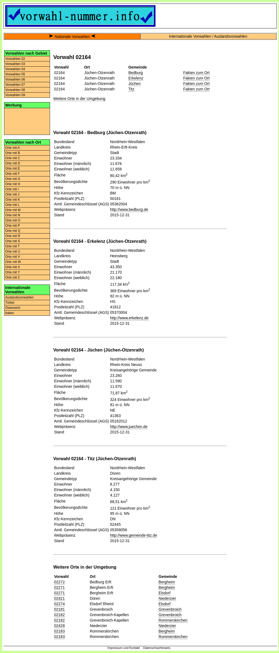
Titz (131, 89)
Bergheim (166, 582)
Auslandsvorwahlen (19, 297)
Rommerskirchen (172, 620)
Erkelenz (135, 78)
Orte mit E (12, 168)
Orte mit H (12, 184)
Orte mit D (12, 163)
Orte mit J (12, 194)
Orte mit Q (12, 231)
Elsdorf (164, 593)
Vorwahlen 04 (15, 69)
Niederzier (167, 598)
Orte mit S (12, 241)
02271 (59, 587)
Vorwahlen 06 (15, 79)
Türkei (9, 303)
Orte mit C (12, 158)
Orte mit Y (12, 272)
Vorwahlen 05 (15, 74)
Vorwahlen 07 (15, 85)
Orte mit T (12, 246)
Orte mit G (12, 179)
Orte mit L (12, 205)
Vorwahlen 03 (15, 64)
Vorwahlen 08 (15, 90)
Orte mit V (12, 257)
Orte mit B (12, 153)
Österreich (12, 308)
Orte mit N (12, 215)
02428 (59, 626)
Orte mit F (12, 174)
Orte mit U (12, 251)
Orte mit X (12, 267)
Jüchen (134, 83)
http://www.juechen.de (129, 426)
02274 (59, 604)
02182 (59, 615)
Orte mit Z (12, 277)
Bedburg (135, 72)
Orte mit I (12, 189)
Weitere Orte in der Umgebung (79, 98)
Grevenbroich (169, 609)
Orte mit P (12, 225)
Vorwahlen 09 (15, 95)
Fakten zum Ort (196, 72)
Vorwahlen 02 (15, 59)
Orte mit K (12, 200)
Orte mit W (13, 262)
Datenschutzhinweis (157, 647)
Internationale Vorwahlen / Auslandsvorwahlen (208, 36)
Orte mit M (12, 210)
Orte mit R (12, 236)
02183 (59, 631)
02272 (59, 582)
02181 (59, 609)
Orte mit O (12, 220)
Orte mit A (12, 148)
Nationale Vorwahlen (72, 36)
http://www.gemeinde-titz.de (133, 535)
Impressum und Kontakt (123, 647)
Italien (9, 313)
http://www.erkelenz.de (129, 318)
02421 (59, 598)
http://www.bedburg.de (129, 209)
